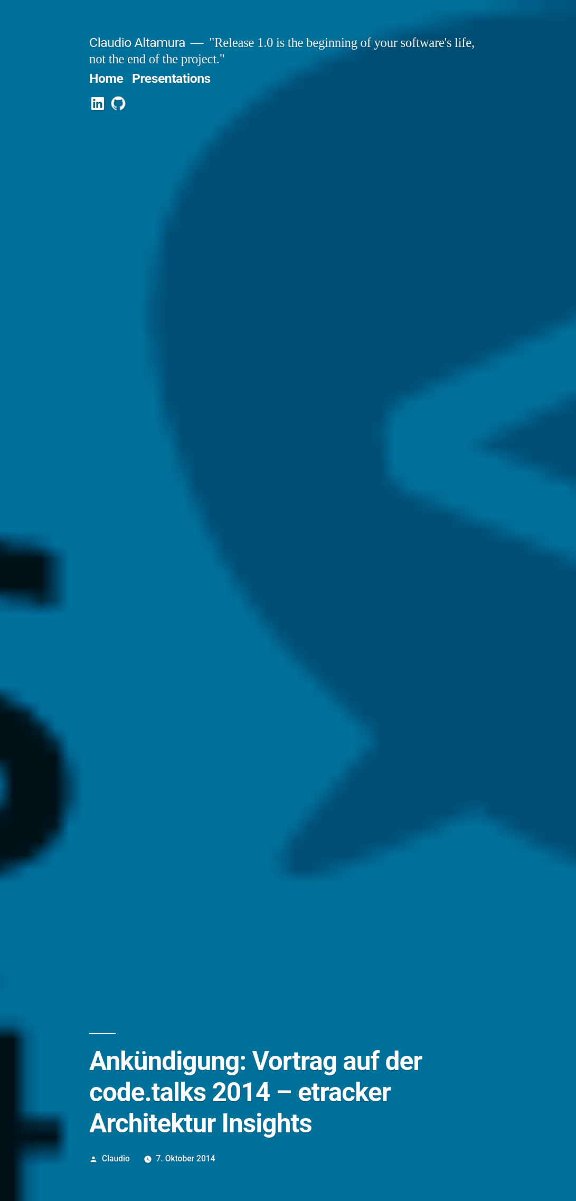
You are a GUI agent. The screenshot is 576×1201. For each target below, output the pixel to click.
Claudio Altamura (137, 42)
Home (106, 78)
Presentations (171, 78)
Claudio (116, 1158)
